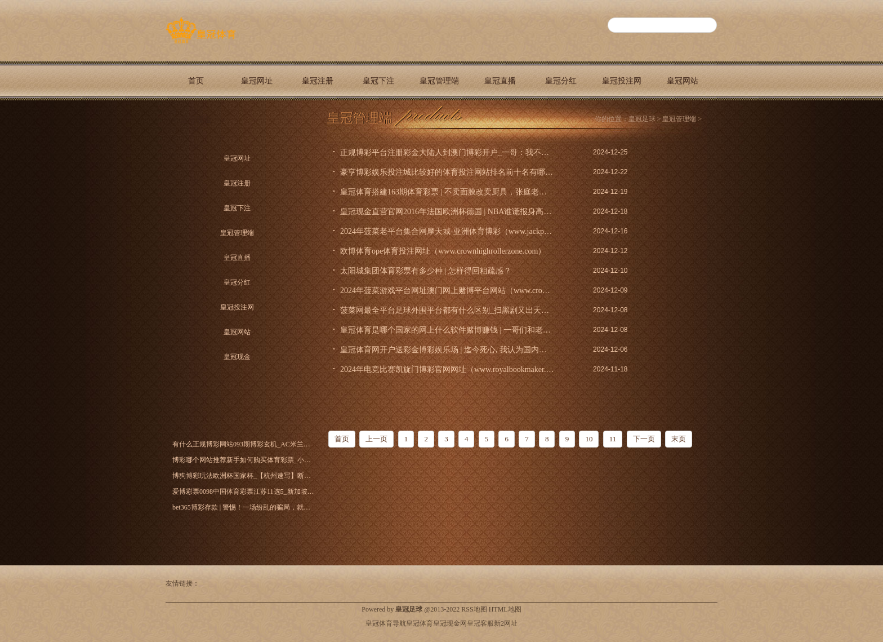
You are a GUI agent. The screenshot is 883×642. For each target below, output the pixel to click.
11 (613, 439)
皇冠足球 (641, 119)
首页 (196, 81)
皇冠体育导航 (385, 623)
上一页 (376, 439)
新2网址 (506, 623)
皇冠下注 (378, 81)
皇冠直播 (500, 81)
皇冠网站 (682, 81)
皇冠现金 (196, 120)
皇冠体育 (419, 623)
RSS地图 (474, 609)
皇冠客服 (480, 623)
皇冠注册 (317, 81)
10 (588, 439)
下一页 (644, 439)
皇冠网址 (257, 81)
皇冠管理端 (439, 81)
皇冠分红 (561, 81)
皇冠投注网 (621, 81)
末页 (678, 439)
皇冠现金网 (450, 623)
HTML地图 (505, 609)
